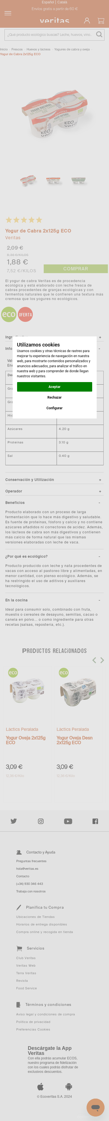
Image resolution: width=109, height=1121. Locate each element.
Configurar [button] (54, 408)
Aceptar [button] (54, 387)
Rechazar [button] (54, 397)
